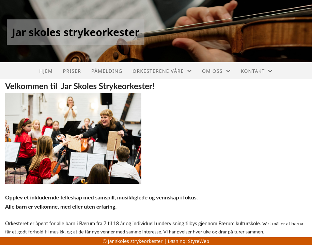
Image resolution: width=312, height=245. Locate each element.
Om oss (216, 71)
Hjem (45, 71)
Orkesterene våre (162, 71)
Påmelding (106, 71)
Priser (72, 71)
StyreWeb (198, 241)
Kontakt (257, 71)
